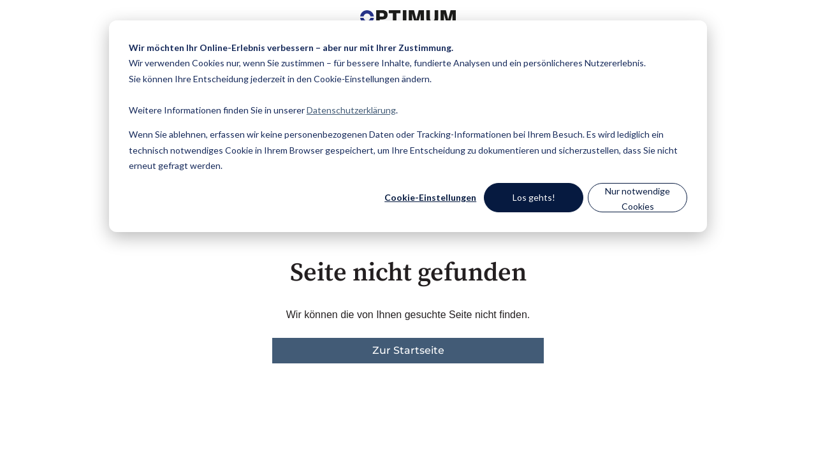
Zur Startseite (408, 350)
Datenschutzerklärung (351, 110)
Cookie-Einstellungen (430, 197)
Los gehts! (534, 197)
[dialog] (408, 126)
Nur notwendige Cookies (637, 199)
